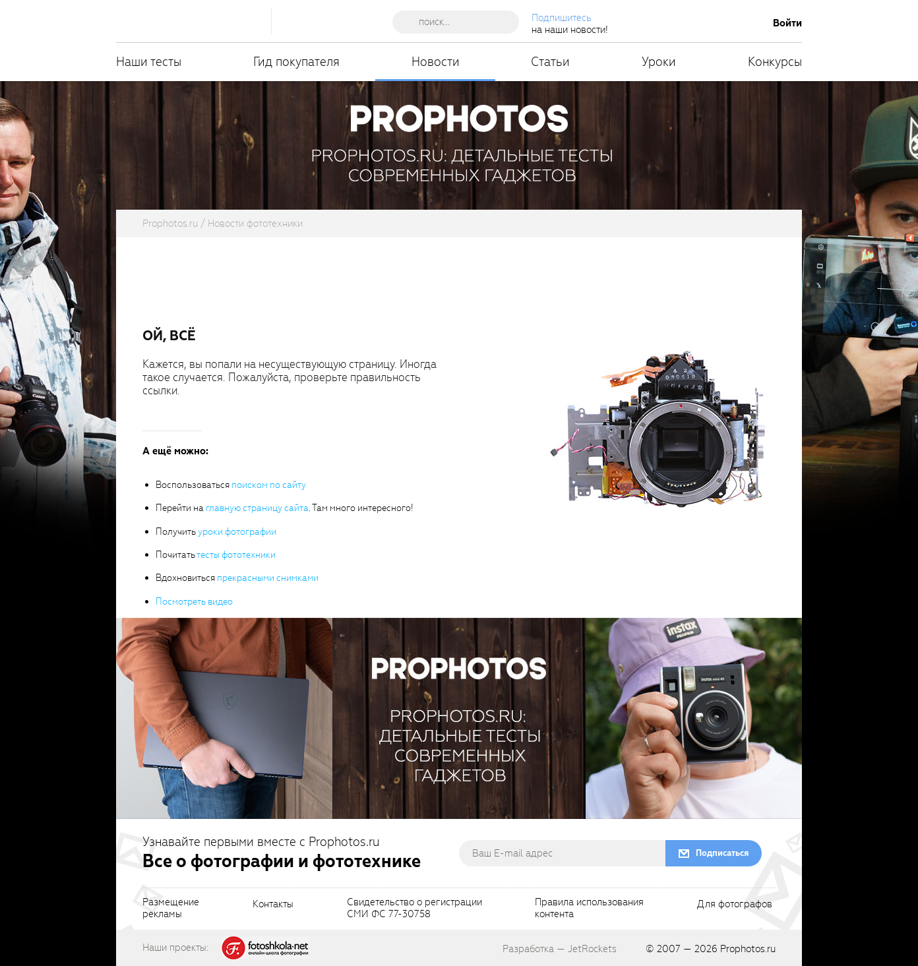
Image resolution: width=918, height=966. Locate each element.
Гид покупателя (296, 61)
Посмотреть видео (194, 601)
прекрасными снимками (268, 578)
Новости (436, 61)
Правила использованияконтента (589, 909)
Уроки (659, 61)
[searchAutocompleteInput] (461, 22)
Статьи (550, 61)
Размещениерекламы (170, 909)
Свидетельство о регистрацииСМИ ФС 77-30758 (414, 909)
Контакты (273, 905)
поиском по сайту (268, 485)
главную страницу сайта (257, 508)
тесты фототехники (236, 555)
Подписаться (722, 853)
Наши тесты (148, 61)
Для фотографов (734, 905)
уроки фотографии (237, 532)
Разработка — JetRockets (560, 948)
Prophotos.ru (748, 948)
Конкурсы (775, 61)
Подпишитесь (562, 17)
